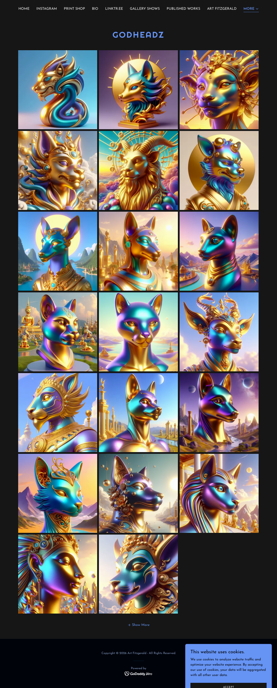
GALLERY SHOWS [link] (145, 9)
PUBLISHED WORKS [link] (183, 9)
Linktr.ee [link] (114, 9)
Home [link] (23, 9)
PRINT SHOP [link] (74, 9)
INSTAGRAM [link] (46, 9)
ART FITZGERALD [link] (222, 9)
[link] (138, 673)
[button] (251, 9)
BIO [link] (95, 9)
